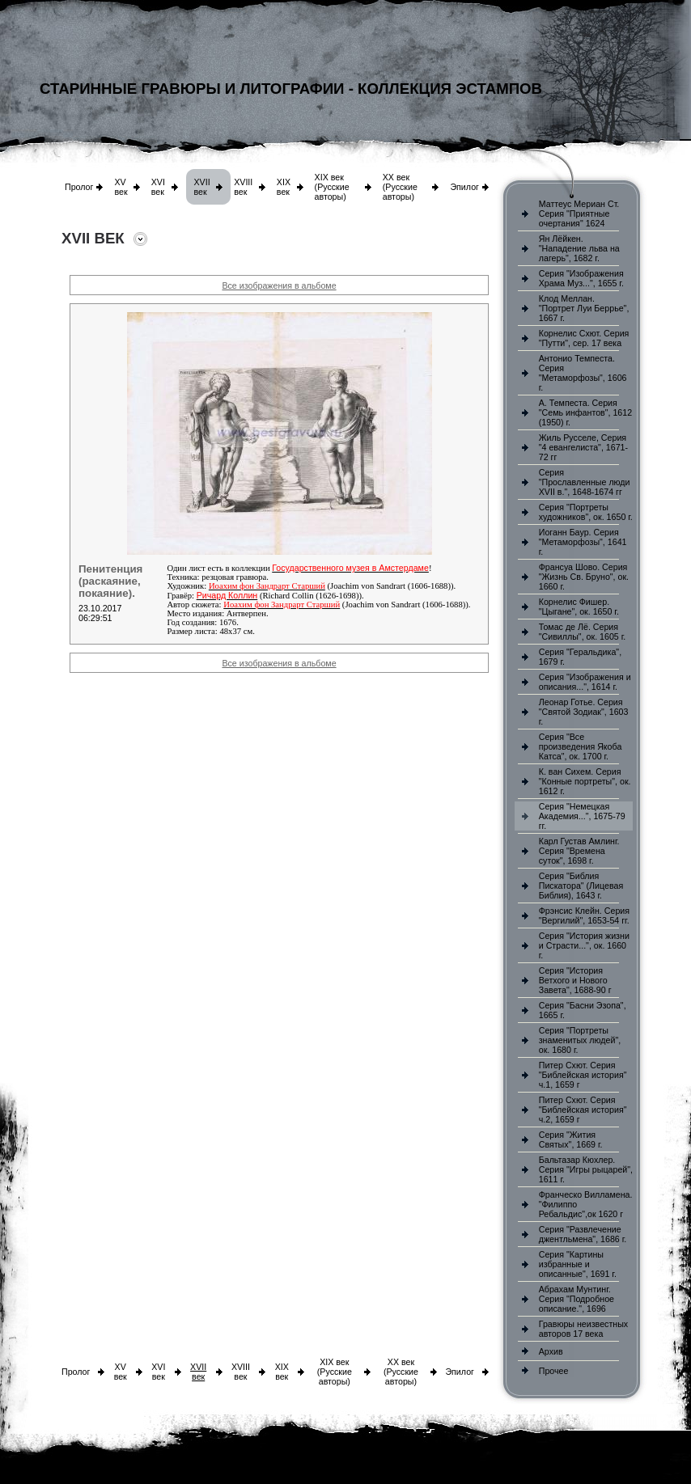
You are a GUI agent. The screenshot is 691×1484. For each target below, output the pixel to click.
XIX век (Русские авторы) (332, 186)
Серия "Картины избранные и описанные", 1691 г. (578, 1264)
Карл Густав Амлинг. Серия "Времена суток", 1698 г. (579, 850)
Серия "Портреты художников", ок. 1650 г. (586, 512)
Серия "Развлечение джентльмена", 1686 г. (583, 1234)
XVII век (202, 187)
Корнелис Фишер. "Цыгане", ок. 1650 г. (579, 606)
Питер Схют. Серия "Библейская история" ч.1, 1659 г (583, 1074)
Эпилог (464, 187)
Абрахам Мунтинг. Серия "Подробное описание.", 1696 (576, 1298)
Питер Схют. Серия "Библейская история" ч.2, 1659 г (583, 1109)
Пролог (79, 187)
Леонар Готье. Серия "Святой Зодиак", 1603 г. (584, 711)
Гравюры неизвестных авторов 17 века (583, 1328)
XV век (120, 187)
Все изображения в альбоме (279, 285)
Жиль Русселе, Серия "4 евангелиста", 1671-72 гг (583, 447)
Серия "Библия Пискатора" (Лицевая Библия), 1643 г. (581, 885)
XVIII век (243, 187)
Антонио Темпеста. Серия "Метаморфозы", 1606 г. (583, 372)
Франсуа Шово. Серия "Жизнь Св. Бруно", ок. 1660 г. (584, 576)
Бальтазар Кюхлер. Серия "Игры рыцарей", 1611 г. (586, 1169)
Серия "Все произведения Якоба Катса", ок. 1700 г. (580, 746)
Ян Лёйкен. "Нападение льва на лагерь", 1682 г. (579, 248)
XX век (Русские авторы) (400, 186)
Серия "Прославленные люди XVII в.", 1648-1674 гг (584, 482)
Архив (551, 1351)
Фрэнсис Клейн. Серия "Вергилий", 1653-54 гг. (584, 915)
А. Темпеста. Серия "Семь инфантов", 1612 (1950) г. (585, 412)
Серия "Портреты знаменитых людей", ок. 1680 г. (580, 1040)
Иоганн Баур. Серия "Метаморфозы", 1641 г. (583, 541)
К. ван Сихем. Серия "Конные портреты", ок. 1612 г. (585, 781)
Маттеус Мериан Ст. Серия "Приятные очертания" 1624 (579, 213)
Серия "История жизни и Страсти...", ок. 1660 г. (584, 945)
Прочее (554, 1371)
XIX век (283, 187)
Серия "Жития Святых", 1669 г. (571, 1139)
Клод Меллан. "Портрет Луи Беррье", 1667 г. (584, 308)
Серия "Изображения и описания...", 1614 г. (585, 681)
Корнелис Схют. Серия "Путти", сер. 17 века (584, 338)
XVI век (158, 187)
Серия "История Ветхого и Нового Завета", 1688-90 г (575, 980)
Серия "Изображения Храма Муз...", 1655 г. (581, 278)
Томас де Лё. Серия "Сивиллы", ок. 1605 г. (582, 631)
